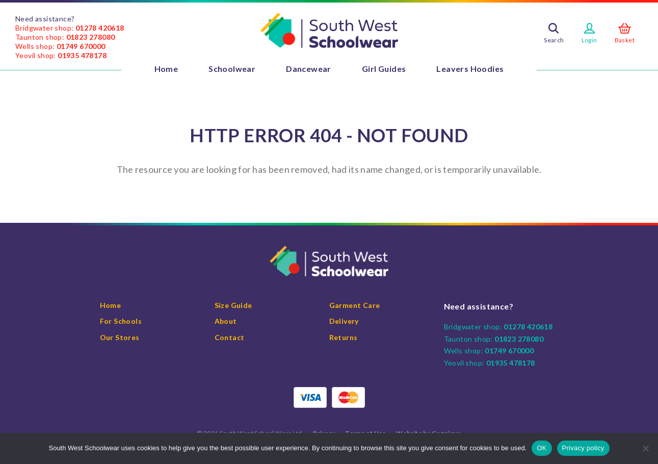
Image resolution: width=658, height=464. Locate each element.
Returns (343, 337)
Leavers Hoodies (470, 68)
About (226, 321)
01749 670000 (81, 46)
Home (166, 68)
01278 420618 (99, 27)
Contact (230, 337)
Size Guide (233, 305)
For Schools (121, 321)
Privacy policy (583, 448)
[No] (645, 448)
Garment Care (354, 305)
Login (589, 40)
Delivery (344, 321)
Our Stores (120, 337)
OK (541, 448)
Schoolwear (231, 68)
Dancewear (308, 68)
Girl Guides (384, 68)
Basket (625, 40)
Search (554, 40)
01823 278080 (90, 37)
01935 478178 (82, 55)
